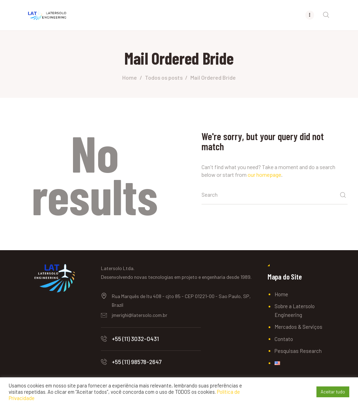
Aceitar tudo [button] (333, 391)
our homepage (264, 174)
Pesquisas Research (298, 351)
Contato (284, 339)
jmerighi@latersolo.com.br (139, 315)
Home (129, 77)
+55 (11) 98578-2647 (136, 361)
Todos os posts (164, 77)
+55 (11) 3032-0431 (135, 338)
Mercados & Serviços (298, 327)
